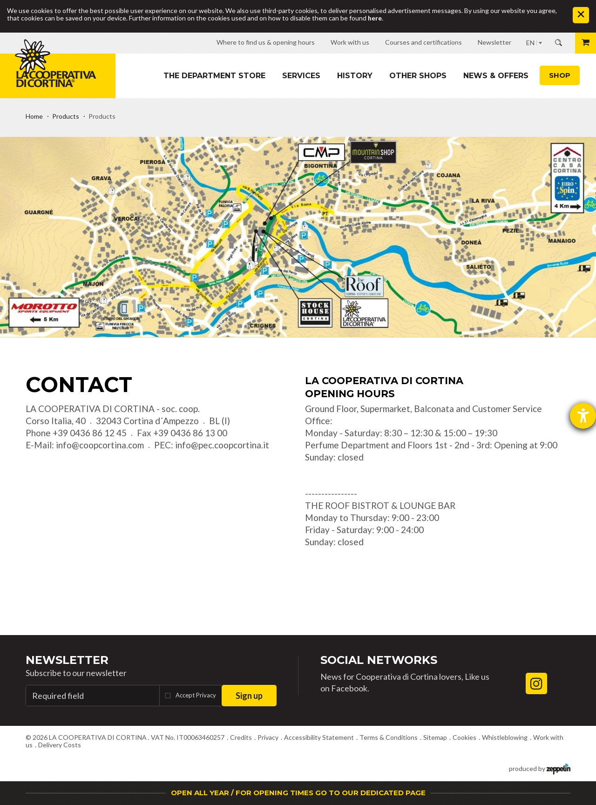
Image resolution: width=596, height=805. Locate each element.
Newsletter (67, 660)
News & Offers (495, 75)
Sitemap (435, 737)
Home (34, 116)
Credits (241, 737)
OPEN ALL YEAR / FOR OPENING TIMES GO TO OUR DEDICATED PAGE (298, 792)
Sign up (249, 695)
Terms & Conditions (388, 737)
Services (301, 75)
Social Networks (378, 660)
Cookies (464, 737)
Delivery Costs (59, 745)
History (354, 75)
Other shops (418, 75)
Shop (559, 75)
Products (65, 116)
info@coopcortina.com (100, 445)
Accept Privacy (196, 695)
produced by (539, 768)
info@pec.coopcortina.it (222, 445)
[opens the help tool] (583, 416)
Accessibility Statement (319, 737)
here (375, 18)
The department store (214, 75)
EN (530, 43)
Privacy (267, 737)
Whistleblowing (505, 737)
